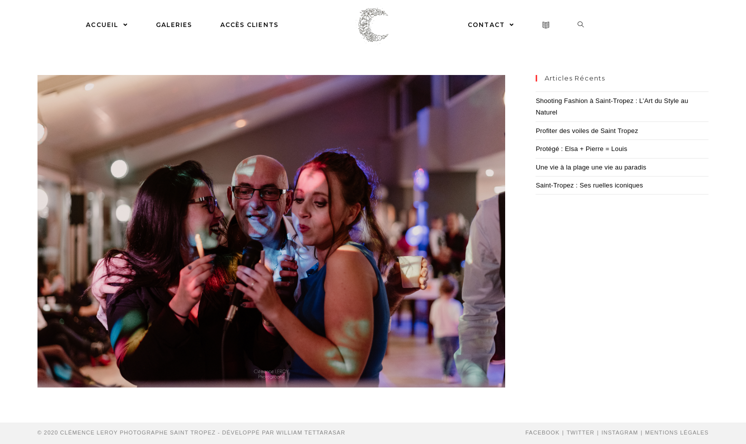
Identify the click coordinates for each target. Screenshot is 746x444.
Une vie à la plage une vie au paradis (591, 167)
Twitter (581, 433)
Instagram (620, 433)
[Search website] (581, 25)
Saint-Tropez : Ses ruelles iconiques (589, 185)
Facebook (543, 433)
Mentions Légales (677, 433)
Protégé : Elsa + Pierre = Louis (581, 148)
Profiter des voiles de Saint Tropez (587, 130)
